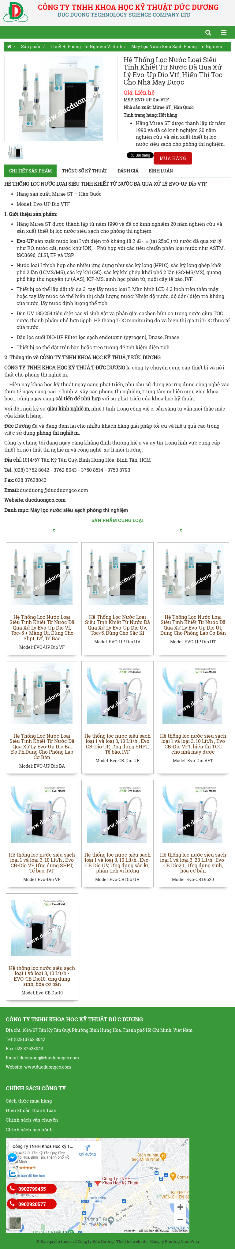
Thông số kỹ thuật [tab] (84, 171)
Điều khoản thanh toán (31, 1110)
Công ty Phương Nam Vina (174, 1241)
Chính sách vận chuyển (32, 1120)
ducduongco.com (46, 500)
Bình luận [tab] (161, 171)
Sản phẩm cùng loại (117, 520)
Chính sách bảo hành (29, 1129)
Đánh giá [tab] (128, 171)
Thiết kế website (131, 1241)
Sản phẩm (31, 46)
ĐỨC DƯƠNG (110, 367)
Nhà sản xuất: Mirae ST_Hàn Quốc (159, 107)
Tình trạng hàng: (141, 115)
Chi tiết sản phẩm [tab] (30, 171)
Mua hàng (173, 158)
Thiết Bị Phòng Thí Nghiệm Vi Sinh (86, 46)
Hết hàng (168, 115)
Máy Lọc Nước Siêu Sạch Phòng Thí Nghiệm (176, 46)
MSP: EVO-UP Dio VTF (146, 100)
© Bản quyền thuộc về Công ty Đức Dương (75, 1241)
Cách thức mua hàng (29, 1101)
